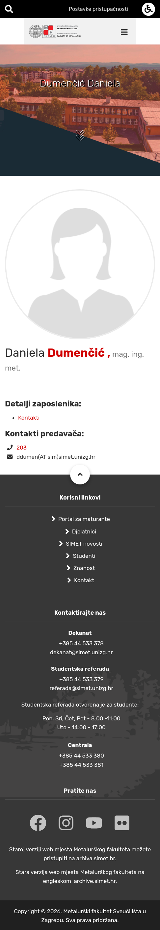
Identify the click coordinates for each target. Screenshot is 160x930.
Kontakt (84, 580)
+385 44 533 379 (81, 679)
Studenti (84, 556)
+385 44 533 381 (81, 765)
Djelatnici (84, 531)
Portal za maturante (84, 519)
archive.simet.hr (95, 881)
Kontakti (29, 417)
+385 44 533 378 (81, 643)
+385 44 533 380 (81, 755)
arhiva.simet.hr (95, 858)
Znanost (84, 568)
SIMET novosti (84, 543)
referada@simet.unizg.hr (81, 688)
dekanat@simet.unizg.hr (81, 652)
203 (21, 447)
